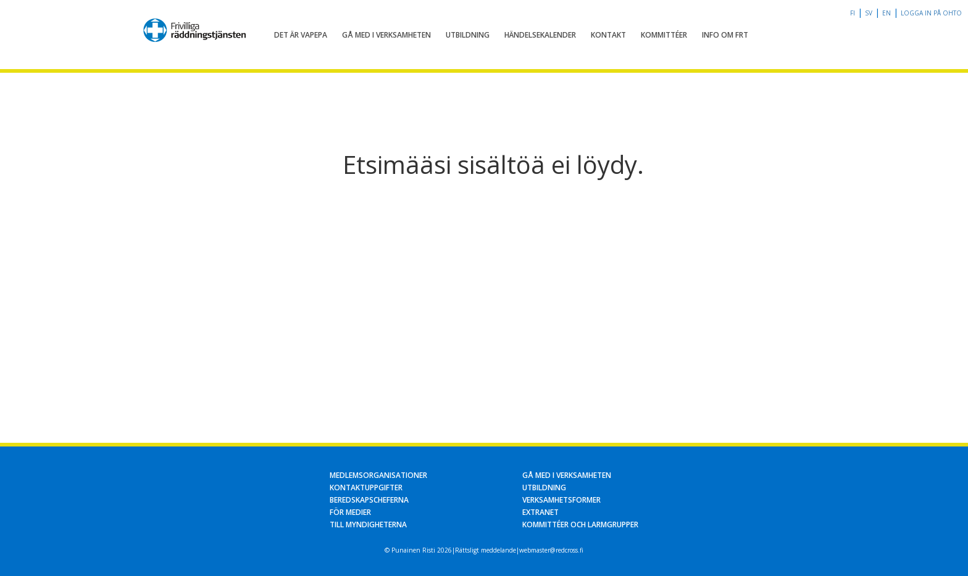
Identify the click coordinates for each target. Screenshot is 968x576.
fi (852, 13)
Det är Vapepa (300, 35)
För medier (350, 512)
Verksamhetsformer (561, 500)
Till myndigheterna (368, 524)
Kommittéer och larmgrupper (580, 524)
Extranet (540, 512)
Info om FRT (725, 35)
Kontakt (608, 35)
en (886, 13)
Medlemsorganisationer (378, 475)
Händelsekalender (540, 35)
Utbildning (468, 35)
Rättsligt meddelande (485, 550)
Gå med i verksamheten (386, 35)
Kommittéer (664, 35)
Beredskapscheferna (369, 500)
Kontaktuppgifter (366, 487)
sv (868, 13)
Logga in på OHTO (931, 13)
